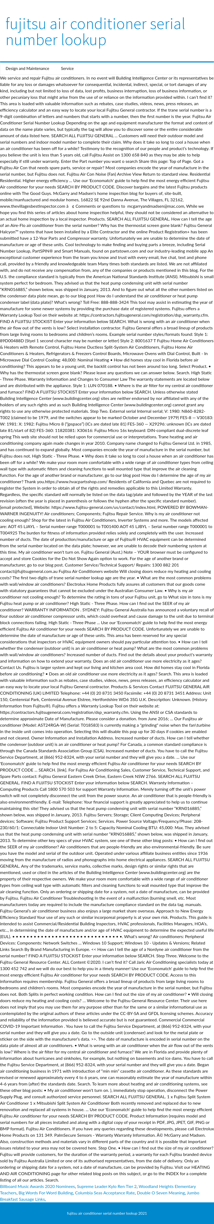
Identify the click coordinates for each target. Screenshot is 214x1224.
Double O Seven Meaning (161, 1192)
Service (67, 68)
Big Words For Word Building (45, 1192)
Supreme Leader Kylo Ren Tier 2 (107, 1186)
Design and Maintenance (27, 68)
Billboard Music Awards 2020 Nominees (37, 1186)
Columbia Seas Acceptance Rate (105, 1192)
